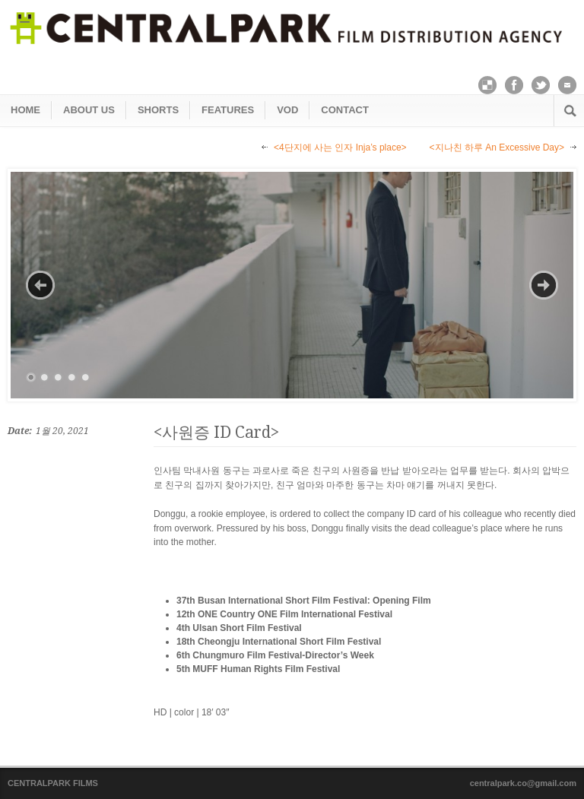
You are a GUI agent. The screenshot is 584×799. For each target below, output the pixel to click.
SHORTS (158, 110)
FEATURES (228, 110)
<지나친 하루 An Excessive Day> (497, 147)
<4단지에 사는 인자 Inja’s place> (340, 147)
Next (543, 285)
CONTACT (345, 110)
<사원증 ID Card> (216, 432)
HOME (25, 110)
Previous (40, 285)
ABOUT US (89, 110)
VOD (287, 110)
